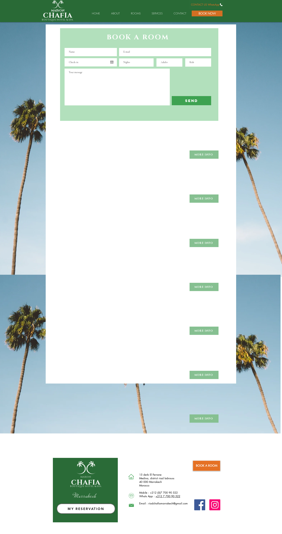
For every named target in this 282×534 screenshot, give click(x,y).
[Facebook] (199, 504)
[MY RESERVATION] (86, 508)
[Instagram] (214, 504)
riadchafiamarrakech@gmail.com (168, 503)
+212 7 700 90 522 (168, 496)
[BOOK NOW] (207, 13)
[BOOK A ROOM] (206, 466)
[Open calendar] (111, 62)
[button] (204, 154)
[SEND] (191, 100)
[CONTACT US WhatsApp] (206, 4)
